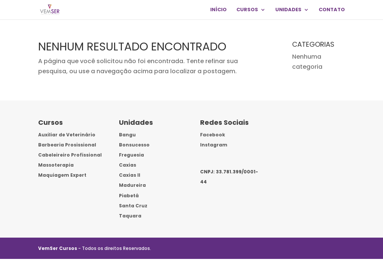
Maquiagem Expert (62, 175)
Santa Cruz (133, 205)
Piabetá (129, 195)
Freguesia (131, 155)
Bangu (127, 135)
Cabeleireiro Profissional (70, 155)
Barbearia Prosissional (67, 145)
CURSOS (247, 10)
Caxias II (129, 175)
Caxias (127, 165)
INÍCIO (218, 10)
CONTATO (332, 10)
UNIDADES (288, 10)
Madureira (132, 185)
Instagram (213, 145)
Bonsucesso (134, 145)
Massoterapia (56, 165)
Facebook (212, 135)
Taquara (130, 216)
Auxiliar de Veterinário (66, 135)
